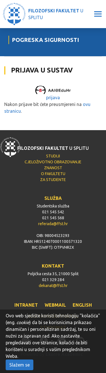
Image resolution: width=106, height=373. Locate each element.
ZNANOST (53, 168)
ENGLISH (82, 305)
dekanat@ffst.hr (53, 285)
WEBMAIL (55, 305)
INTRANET (26, 305)
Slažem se (19, 364)
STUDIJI (53, 156)
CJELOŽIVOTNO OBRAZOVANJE (53, 162)
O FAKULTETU (53, 173)
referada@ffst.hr (53, 223)
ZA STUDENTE (53, 179)
